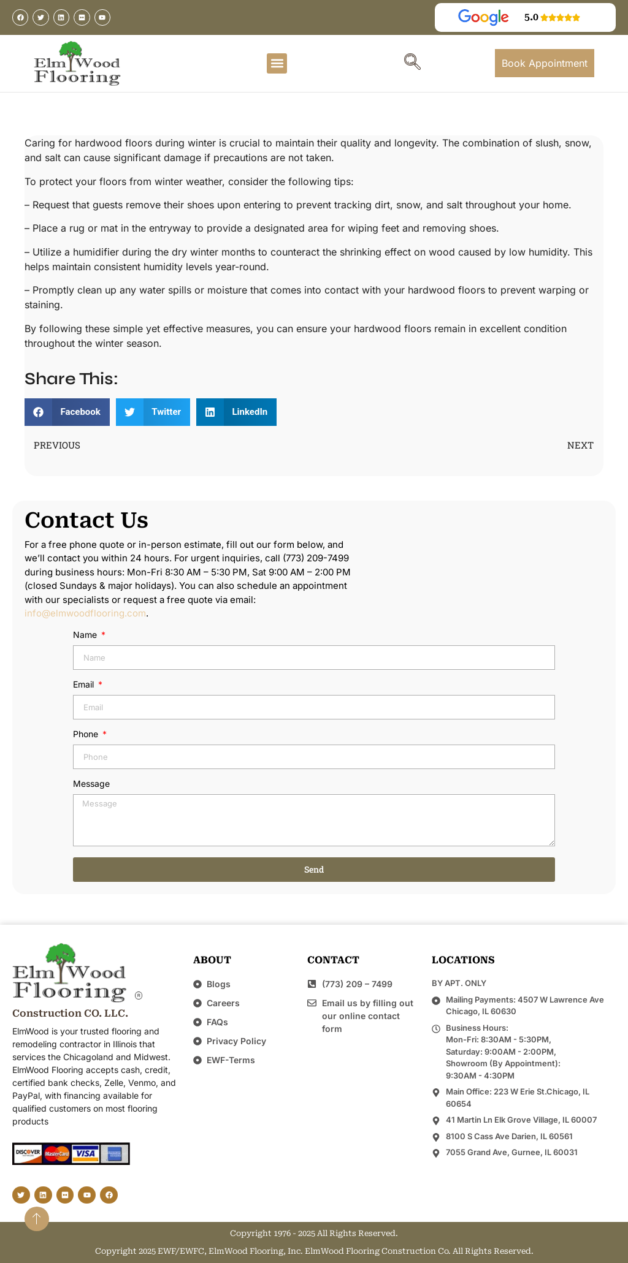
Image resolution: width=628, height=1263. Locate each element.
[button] (277, 63)
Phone (87, 734)
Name (86, 635)
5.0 (531, 17)
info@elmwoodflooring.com (85, 613)
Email (84, 684)
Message (91, 784)
